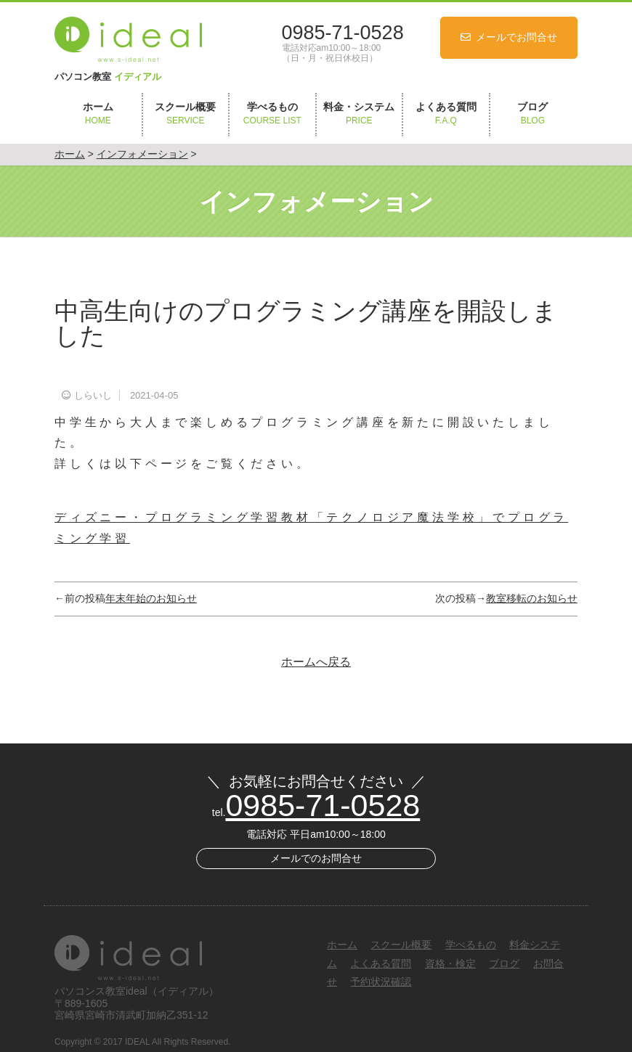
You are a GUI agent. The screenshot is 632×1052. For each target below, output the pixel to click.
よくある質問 (446, 114)
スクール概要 (186, 114)
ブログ (533, 114)
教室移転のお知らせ (532, 598)
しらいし (93, 395)
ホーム (98, 114)
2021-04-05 (154, 395)
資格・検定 (450, 963)
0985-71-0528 (343, 33)
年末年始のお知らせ (151, 598)
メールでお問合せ (516, 37)
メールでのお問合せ (316, 858)
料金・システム (359, 114)
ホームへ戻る (316, 662)
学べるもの (272, 114)
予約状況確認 (380, 981)
